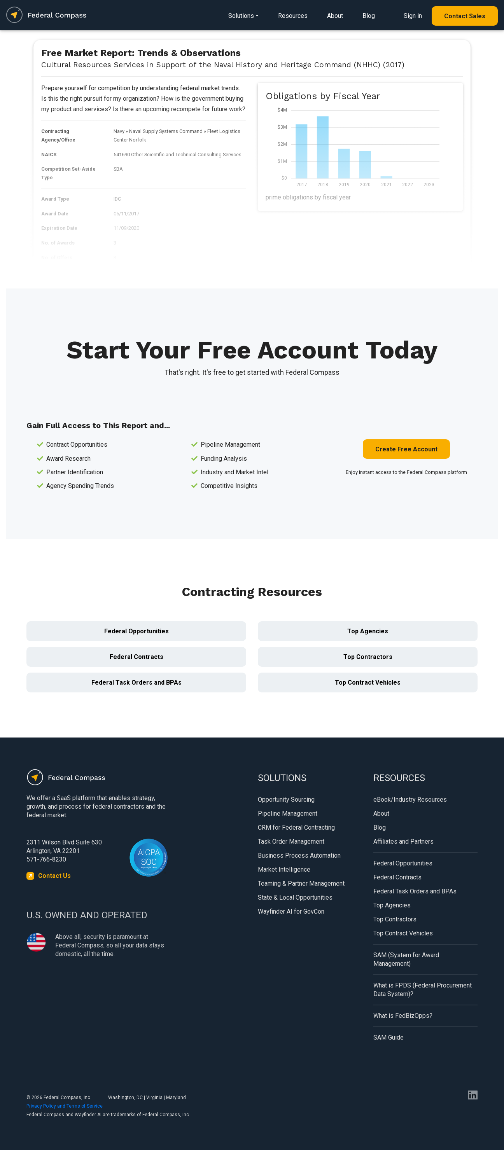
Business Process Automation (299, 855)
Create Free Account (406, 449)
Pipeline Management (287, 813)
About (335, 15)
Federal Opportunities (136, 631)
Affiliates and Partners (403, 841)
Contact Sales (464, 16)
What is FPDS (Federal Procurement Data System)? (422, 990)
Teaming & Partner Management (301, 883)
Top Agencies (367, 631)
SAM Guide (388, 1037)
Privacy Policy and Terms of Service (64, 1106)
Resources (293, 15)
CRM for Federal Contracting (296, 827)
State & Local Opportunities (295, 897)
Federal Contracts (136, 657)
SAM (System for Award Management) (406, 959)
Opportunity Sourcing (286, 799)
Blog (368, 15)
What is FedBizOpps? (402, 1015)
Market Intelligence (284, 869)
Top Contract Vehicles (368, 682)
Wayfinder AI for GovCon (291, 911)
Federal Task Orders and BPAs (136, 682)
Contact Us (54, 875)
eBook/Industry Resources (410, 799)
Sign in (413, 15)
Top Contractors (367, 657)
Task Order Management (291, 841)
